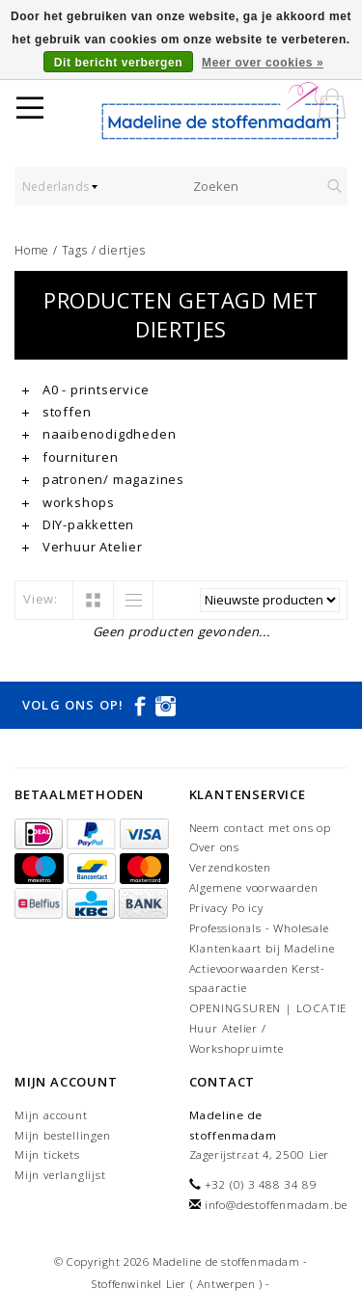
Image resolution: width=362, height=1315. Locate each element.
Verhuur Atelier (82, 546)
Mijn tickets (47, 1154)
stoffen (56, 411)
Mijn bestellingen (62, 1135)
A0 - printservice (85, 389)
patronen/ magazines (103, 479)
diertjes (122, 250)
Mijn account (51, 1115)
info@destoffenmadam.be (276, 1204)
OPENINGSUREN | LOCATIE (268, 1008)
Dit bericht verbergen (118, 62)
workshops (68, 502)
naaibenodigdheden (99, 434)
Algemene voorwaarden (254, 887)
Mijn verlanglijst (60, 1174)
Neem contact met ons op (260, 827)
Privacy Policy (226, 907)
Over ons (214, 847)
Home (31, 250)
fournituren (70, 457)
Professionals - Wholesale (259, 928)
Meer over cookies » (262, 62)
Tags (75, 250)
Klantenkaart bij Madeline (262, 948)
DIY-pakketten (78, 524)
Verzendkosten (230, 867)
